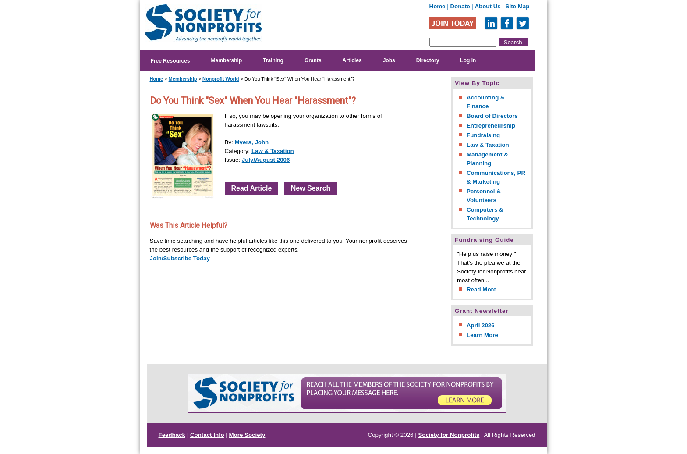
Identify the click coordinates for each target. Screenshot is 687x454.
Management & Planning (487, 159)
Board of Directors (492, 116)
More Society (247, 435)
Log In (468, 60)
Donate (460, 6)
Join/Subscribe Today (180, 258)
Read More (481, 289)
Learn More (482, 335)
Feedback (172, 435)
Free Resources (170, 61)
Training (273, 60)
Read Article (251, 188)
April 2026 (481, 325)
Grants (313, 60)
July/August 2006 (266, 159)
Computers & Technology (485, 214)
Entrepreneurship (491, 125)
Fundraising (483, 135)
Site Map (518, 6)
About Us (487, 6)
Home (437, 6)
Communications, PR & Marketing (496, 177)
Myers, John (251, 142)
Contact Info (207, 435)
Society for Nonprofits (448, 435)
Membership (226, 60)
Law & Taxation (272, 151)
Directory (427, 60)
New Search (311, 188)
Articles (352, 60)
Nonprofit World (220, 79)
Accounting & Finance (486, 102)
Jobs (389, 60)
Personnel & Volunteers (484, 195)
